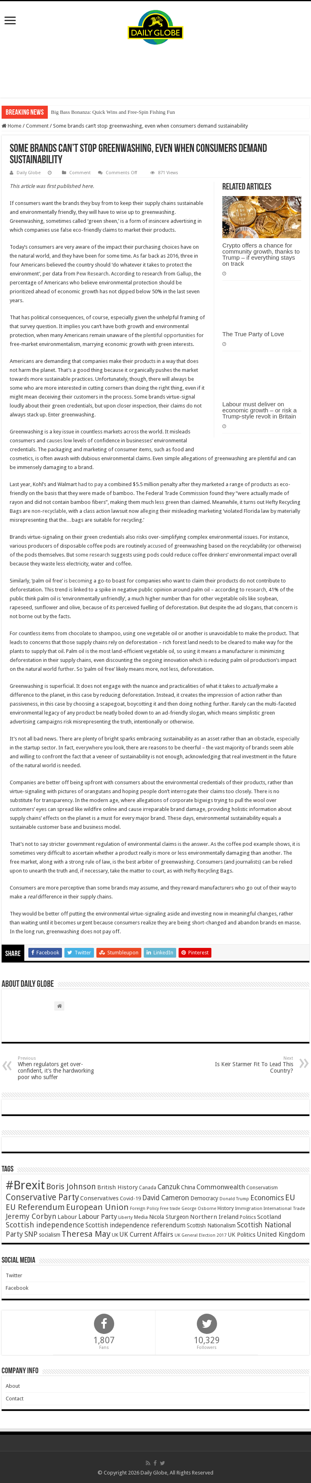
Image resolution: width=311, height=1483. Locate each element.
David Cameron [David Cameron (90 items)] (165, 1198)
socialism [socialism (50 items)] (49, 1234)
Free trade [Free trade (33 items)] (170, 1208)
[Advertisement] (155, 71)
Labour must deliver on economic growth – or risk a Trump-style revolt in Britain (259, 410)
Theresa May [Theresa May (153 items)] (86, 1234)
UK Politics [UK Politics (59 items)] (242, 1234)
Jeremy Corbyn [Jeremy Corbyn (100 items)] (31, 1216)
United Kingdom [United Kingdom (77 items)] (281, 1234)
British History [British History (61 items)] (117, 1187)
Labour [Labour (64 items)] (67, 1217)
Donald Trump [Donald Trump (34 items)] (234, 1198)
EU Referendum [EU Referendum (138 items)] (35, 1207)
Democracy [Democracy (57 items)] (204, 1198)
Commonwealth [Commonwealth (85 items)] (220, 1187)
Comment (37, 126)
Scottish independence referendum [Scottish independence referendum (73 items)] (135, 1225)
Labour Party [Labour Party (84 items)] (97, 1216)
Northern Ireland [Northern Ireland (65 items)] (214, 1217)
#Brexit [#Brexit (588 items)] (25, 1185)
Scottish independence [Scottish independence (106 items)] (45, 1225)
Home (11, 126)
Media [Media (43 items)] (141, 1217)
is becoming (77, 581)
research (255, 590)
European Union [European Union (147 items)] (97, 1207)
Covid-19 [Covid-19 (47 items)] (130, 1198)
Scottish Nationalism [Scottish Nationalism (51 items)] (211, 1225)
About (13, 1386)
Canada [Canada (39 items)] (147, 1188)
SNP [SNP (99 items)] (31, 1234)
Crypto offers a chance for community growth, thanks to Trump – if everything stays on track (261, 254)
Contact (14, 1399)
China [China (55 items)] (188, 1187)
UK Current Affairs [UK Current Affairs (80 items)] (146, 1234)
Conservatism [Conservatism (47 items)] (262, 1187)
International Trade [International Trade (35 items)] (284, 1208)
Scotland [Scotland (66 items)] (269, 1217)
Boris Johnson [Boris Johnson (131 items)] (71, 1186)
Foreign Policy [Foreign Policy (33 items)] (144, 1208)
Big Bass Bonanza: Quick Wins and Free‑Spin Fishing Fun (113, 112)
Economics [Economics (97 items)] (267, 1198)
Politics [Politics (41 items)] (248, 1217)
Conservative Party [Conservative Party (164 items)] (42, 1197)
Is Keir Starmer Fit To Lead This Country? (251, 1065)
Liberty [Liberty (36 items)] (125, 1217)
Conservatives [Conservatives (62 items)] (99, 1198)
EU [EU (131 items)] (290, 1197)
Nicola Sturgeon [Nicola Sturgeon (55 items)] (169, 1217)
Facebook (17, 1288)
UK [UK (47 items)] (115, 1235)
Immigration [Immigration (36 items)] (248, 1208)
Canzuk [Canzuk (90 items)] (169, 1187)
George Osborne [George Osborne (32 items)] (198, 1208)
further (66, 669)
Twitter (14, 1275)
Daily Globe (28, 172)
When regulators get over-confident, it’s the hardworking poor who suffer (59, 1068)
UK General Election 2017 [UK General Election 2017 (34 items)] (200, 1235)
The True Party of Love (253, 334)
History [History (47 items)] (225, 1208)
